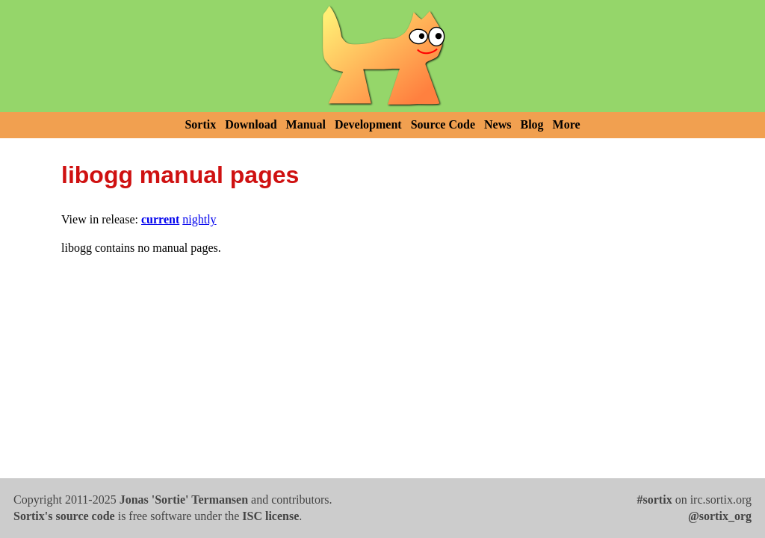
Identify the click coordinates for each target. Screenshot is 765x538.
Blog (531, 124)
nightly (199, 219)
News (497, 124)
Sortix (200, 124)
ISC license (270, 516)
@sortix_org (720, 516)
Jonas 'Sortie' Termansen (184, 499)
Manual (306, 124)
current (160, 219)
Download (250, 124)
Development (368, 124)
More (566, 124)
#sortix (654, 499)
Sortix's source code (64, 516)
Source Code (443, 124)
